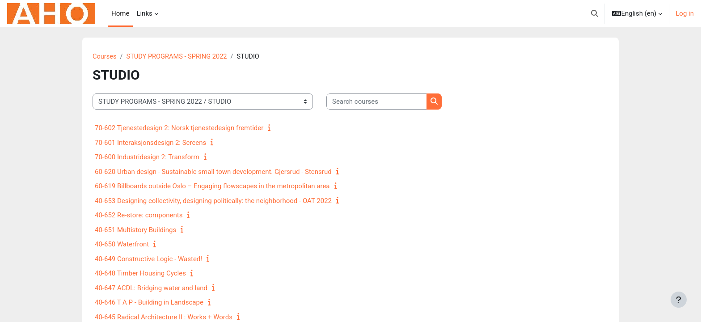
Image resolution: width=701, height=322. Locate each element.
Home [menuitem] (120, 13)
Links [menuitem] (144, 13)
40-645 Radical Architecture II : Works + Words (163, 318)
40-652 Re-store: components (138, 216)
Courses (105, 57)
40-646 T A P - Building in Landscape (149, 303)
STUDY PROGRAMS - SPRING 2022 (179, 57)
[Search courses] (376, 102)
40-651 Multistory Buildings (135, 230)
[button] (594, 13)
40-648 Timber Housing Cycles (140, 274)
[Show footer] (679, 300)
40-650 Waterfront (122, 245)
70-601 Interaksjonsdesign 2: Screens (150, 143)
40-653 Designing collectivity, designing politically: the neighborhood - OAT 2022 (213, 201)
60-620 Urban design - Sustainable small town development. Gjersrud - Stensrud (213, 172)
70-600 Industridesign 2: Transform (147, 157)
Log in (685, 13)
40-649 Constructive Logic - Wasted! (148, 259)
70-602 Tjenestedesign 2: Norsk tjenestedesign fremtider (179, 128)
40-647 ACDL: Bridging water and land (151, 288)
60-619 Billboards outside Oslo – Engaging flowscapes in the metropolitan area (212, 186)
